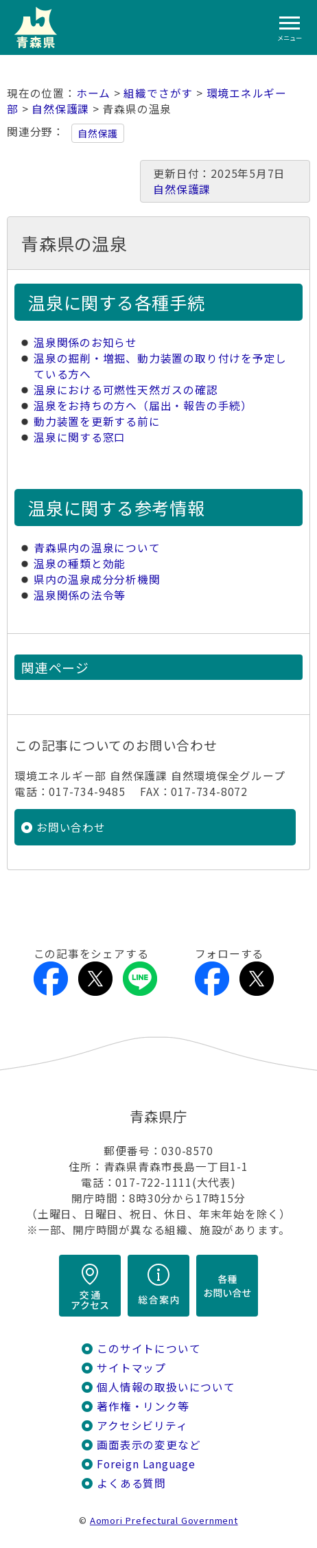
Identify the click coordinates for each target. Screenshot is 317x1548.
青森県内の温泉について (97, 548)
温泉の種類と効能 (80, 563)
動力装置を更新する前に (97, 421)
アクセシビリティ (142, 1425)
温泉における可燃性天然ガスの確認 (126, 390)
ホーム (93, 93)
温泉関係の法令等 (80, 595)
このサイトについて (148, 1348)
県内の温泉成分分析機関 (97, 579)
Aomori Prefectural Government (164, 1520)
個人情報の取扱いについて (166, 1387)
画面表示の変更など (148, 1445)
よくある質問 (131, 1483)
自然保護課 (60, 109)
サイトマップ (131, 1368)
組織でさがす (158, 93)
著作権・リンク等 (143, 1406)
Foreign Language (146, 1464)
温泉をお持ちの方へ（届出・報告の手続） (143, 405)
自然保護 (98, 133)
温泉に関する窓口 (80, 437)
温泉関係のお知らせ (85, 342)
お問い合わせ (71, 827)
